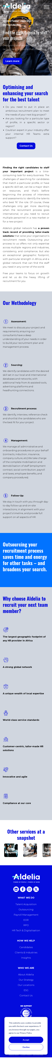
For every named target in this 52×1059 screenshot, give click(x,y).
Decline (26, 1047)
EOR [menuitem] (26, 920)
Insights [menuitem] (26, 957)
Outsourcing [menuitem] (26, 909)
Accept (26, 1040)
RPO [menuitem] (26, 925)
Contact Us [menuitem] (26, 995)
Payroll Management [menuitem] (26, 915)
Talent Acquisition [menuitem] (26, 904)
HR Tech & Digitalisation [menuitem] (26, 930)
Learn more (12, 61)
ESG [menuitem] (26, 990)
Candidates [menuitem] (26, 947)
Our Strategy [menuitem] (26, 980)
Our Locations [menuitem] (26, 985)
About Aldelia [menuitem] (26, 974)
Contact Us (26, 146)
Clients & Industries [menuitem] (26, 952)
